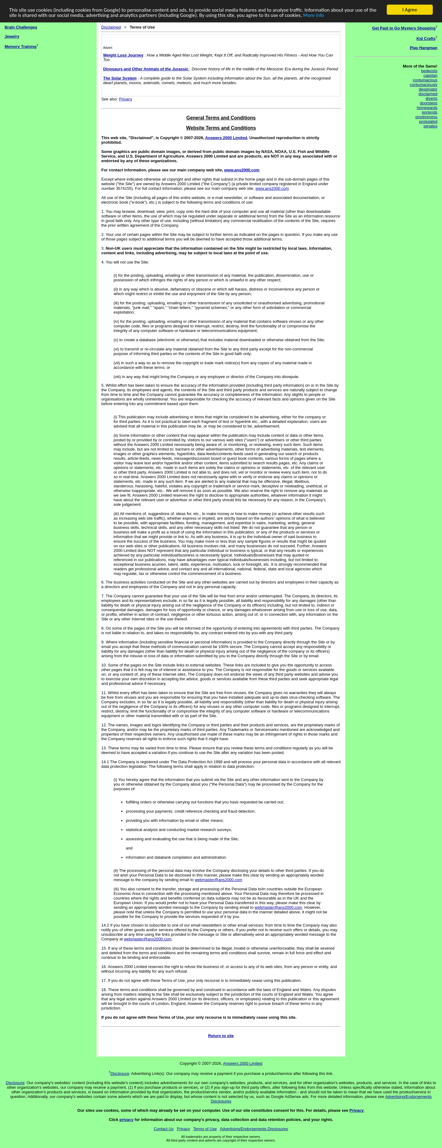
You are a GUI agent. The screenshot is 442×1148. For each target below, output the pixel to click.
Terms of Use (205, 1129)
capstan (430, 75)
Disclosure (119, 1073)
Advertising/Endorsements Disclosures (254, 1129)
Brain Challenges (21, 27)
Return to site (221, 1035)
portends (429, 112)
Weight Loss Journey (123, 55)
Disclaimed (111, 27)
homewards (427, 107)
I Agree (409, 9)
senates (430, 126)
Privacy (125, 99)
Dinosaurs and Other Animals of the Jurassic (146, 68)
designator (428, 89)
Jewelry (12, 36)
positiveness (426, 117)
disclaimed (428, 94)
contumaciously (423, 84)
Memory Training (21, 46)
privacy (126, 1119)
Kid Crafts (426, 38)
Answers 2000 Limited (226, 137)
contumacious (425, 80)
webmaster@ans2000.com (218, 879)
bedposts (429, 70)
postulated (428, 121)
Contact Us (163, 1129)
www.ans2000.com (241, 170)
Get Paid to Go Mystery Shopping (404, 28)
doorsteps (428, 103)
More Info (313, 15)
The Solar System (120, 78)
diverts (431, 98)
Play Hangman (423, 47)
